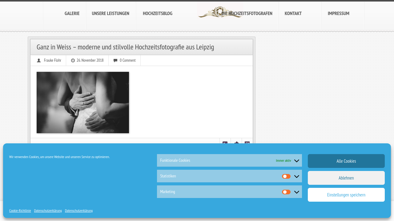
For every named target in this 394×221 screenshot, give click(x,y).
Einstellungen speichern (346, 195)
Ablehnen (346, 178)
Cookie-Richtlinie (20, 210)
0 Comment (127, 60)
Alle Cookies (346, 161)
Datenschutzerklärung (48, 210)
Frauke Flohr (52, 60)
